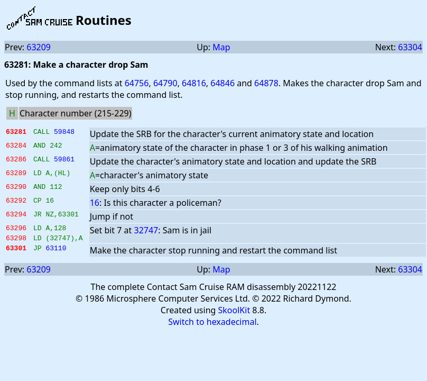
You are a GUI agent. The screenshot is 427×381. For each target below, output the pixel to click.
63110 (55, 252)
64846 (222, 83)
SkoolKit (234, 313)
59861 (64, 160)
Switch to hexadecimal (212, 325)
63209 (38, 47)
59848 (64, 133)
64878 (266, 83)
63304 (410, 47)
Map (221, 47)
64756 (137, 83)
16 (94, 202)
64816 (194, 83)
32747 (146, 230)
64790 (165, 83)
